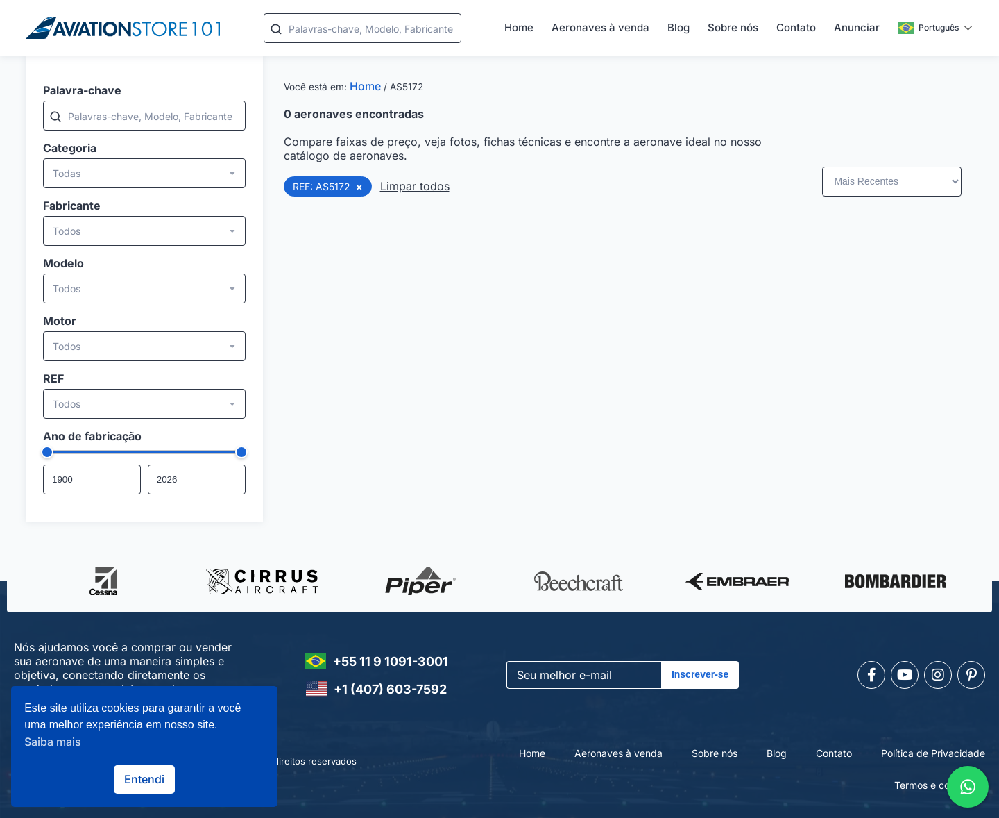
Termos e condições (939, 785)
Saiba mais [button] (52, 742)
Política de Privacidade (933, 753)
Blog (678, 27)
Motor (59, 321)
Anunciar (857, 27)
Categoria (69, 148)
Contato (796, 27)
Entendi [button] (144, 779)
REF (53, 378)
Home (518, 27)
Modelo (63, 263)
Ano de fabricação (92, 436)
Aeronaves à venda (600, 27)
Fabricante (72, 205)
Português (928, 27)
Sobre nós (733, 27)
